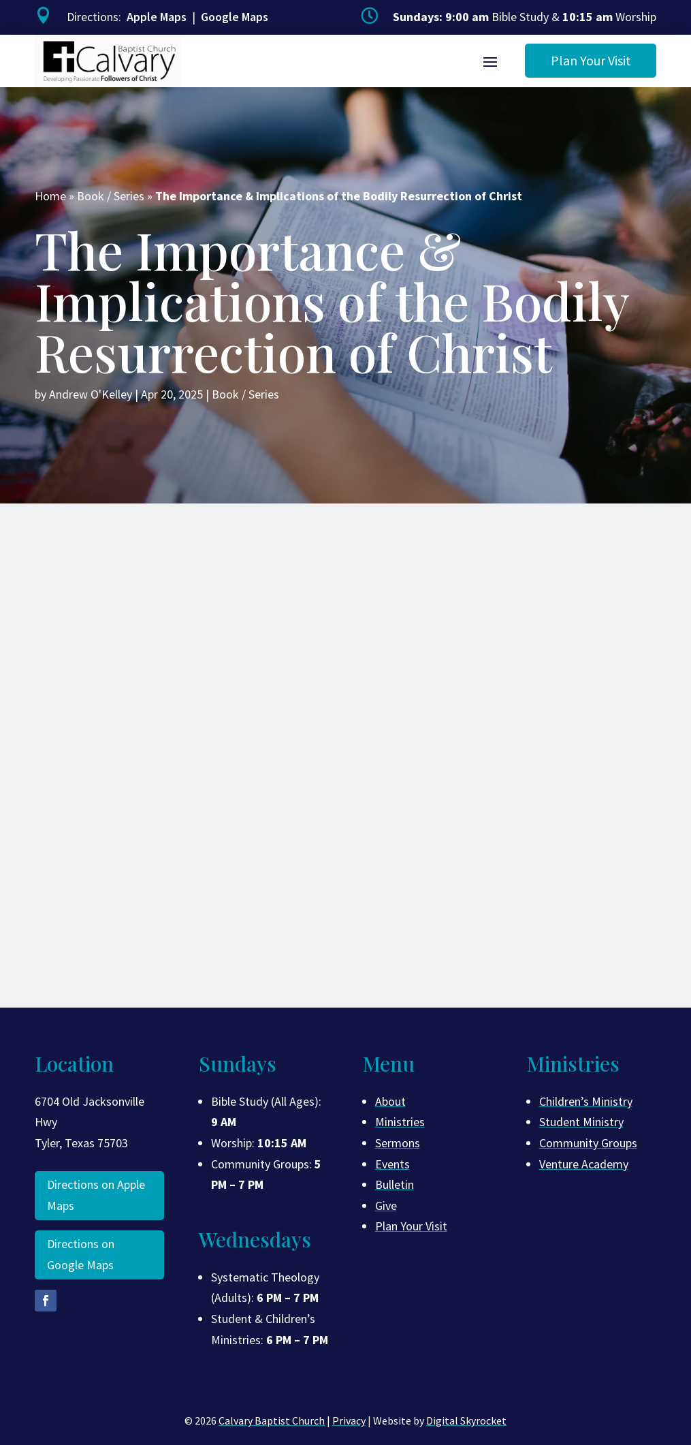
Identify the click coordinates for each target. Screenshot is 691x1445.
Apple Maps (157, 17)
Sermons (397, 1143)
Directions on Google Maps (80, 1254)
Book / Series (110, 196)
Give (386, 1205)
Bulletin (394, 1184)
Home (50, 196)
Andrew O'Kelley (90, 394)
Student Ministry (581, 1122)
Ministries (400, 1122)
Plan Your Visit (591, 60)
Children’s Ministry (585, 1101)
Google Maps (234, 17)
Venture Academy (583, 1164)
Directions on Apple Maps (96, 1195)
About (390, 1101)
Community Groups (588, 1143)
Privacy (349, 1420)
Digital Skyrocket (466, 1420)
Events (392, 1164)
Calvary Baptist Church (272, 1420)
